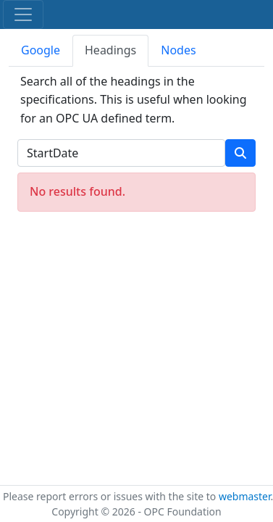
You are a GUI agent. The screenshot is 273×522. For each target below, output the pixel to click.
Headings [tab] (110, 50)
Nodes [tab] (178, 50)
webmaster (245, 496)
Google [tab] (40, 50)
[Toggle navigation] (23, 14)
